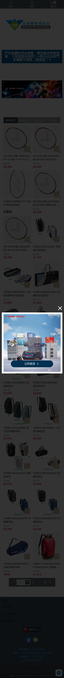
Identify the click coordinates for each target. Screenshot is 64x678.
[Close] (60, 308)
